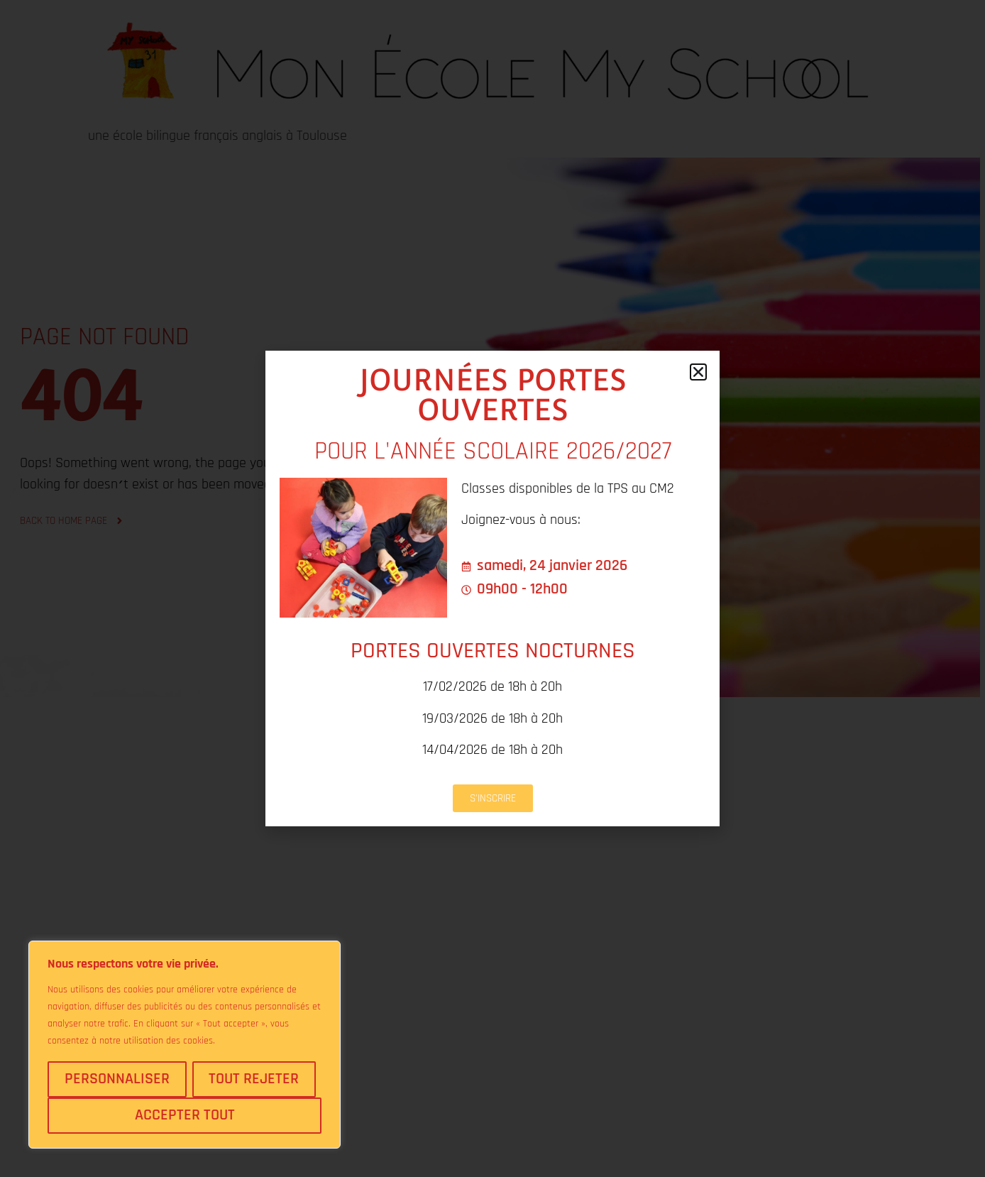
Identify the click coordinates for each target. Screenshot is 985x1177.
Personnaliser (117, 1079)
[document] (492, 588)
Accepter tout (185, 1115)
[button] (698, 372)
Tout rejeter (254, 1079)
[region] (184, 1045)
